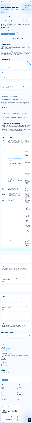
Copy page (27, 7)
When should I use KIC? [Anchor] (5, 27)
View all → (18, 400)
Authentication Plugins (4, 398)
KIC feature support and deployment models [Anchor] (10, 123)
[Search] (26, 1)
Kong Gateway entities (9, 24)
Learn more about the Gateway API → (7, 56)
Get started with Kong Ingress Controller (8, 34)
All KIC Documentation (4, 12)
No (5, 345)
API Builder (2, 391)
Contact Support (4, 365)
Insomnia (18, 389)
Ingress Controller (19, 392)
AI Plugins (2, 395)
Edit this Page (8, 348)
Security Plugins (3, 399)
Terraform (18, 399)
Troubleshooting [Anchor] (4, 107)
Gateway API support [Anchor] (5, 44)
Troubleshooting (4, 110)
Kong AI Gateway (19, 387)
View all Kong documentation (5, 350)
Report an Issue (3, 348)
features (2, 22)
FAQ (2, 113)
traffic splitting (9, 25)
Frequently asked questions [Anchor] (7, 332)
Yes (2, 345)
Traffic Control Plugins (4, 400)
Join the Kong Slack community (7, 120)
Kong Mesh (18, 388)
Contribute (3, 358)
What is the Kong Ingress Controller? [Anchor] (9, 16)
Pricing (2, 392)
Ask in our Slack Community (5, 364)
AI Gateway (2, 388)
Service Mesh (3, 389)
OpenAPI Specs (19, 391)
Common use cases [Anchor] (5, 92)
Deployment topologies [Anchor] (5, 59)
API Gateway (3, 387)
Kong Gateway (19, 395)
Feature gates (4, 114)
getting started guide (7, 102)
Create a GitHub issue (5, 117)
